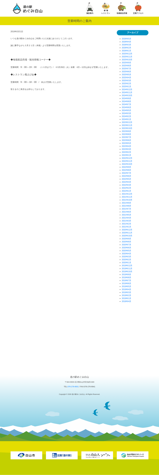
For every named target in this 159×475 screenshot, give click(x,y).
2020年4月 (126, 254)
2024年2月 (126, 116)
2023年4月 (126, 146)
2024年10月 (127, 95)
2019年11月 (127, 268)
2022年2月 (126, 188)
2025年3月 (126, 80)
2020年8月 (126, 242)
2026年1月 (126, 51)
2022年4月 (126, 182)
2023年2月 (126, 152)
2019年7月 (126, 280)
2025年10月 (127, 60)
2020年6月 (126, 248)
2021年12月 (127, 194)
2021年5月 (126, 215)
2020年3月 (126, 257)
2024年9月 (126, 98)
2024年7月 (126, 104)
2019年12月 (127, 265)
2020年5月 (126, 251)
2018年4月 (126, 301)
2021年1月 (126, 227)
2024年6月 (126, 107)
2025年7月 (126, 69)
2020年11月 (127, 233)
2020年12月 (127, 230)
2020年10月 (127, 236)
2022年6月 (126, 176)
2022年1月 (126, 191)
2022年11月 (127, 161)
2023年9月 (126, 131)
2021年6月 (126, 212)
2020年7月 (126, 245)
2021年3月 (126, 221)
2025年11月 (127, 57)
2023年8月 (126, 134)
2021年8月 (126, 206)
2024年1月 (126, 119)
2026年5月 (126, 39)
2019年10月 (127, 271)
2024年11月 (127, 92)
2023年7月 (126, 137)
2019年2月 (126, 295)
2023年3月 (126, 149)
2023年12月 (127, 122)
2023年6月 (126, 140)
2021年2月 (126, 224)
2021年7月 (126, 209)
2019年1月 (126, 298)
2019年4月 (126, 289)
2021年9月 (126, 203)
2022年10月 (127, 164)
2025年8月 (126, 66)
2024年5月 (126, 110)
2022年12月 (127, 158)
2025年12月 (127, 54)
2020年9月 (126, 239)
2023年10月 (127, 128)
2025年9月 (126, 63)
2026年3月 (126, 45)
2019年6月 (126, 283)
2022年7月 (126, 173)
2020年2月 (126, 260)
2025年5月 (126, 74)
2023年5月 (126, 143)
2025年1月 (126, 86)
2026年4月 (126, 42)
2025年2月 (126, 83)
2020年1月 (126, 262)
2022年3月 (126, 185)
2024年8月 (126, 101)
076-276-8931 (73, 387)
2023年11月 (127, 125)
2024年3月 (126, 113)
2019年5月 (126, 286)
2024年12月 (127, 89)
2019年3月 (126, 292)
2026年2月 (126, 48)
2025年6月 (126, 72)
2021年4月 (126, 218)
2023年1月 (126, 155)
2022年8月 (126, 170)
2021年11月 (127, 197)
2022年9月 (126, 167)
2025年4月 (126, 77)
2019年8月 (126, 277)
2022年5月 (126, 179)
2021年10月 (127, 200)
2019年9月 (126, 274)
